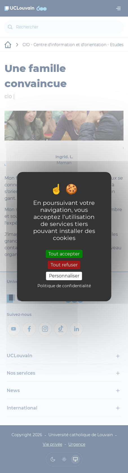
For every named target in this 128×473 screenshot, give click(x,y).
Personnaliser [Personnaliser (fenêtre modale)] (64, 276)
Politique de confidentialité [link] (64, 285)
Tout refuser (64, 265)
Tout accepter (64, 254)
